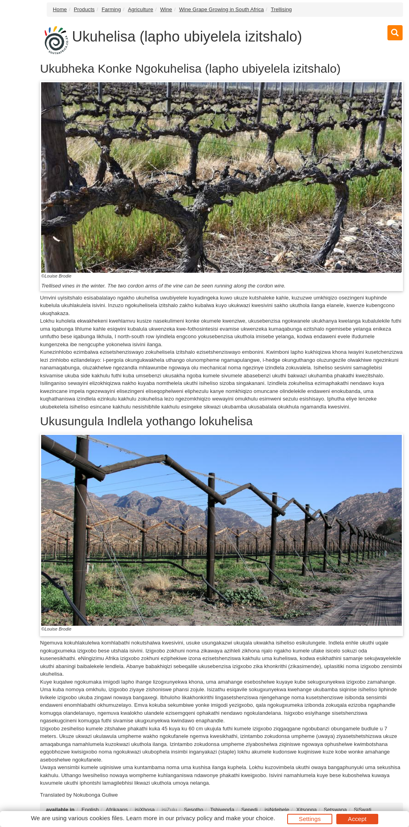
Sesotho (193, 810)
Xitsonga (306, 810)
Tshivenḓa (222, 810)
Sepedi (249, 810)
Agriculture (140, 9)
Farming (111, 9)
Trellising (281, 9)
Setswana (335, 810)
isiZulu (169, 810)
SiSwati (362, 810)
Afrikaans (117, 810)
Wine (166, 9)
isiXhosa (145, 810)
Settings (310, 818)
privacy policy (194, 818)
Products (84, 9)
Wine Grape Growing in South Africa (221, 9)
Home (60, 9)
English (90, 810)
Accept (357, 818)
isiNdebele (276, 810)
